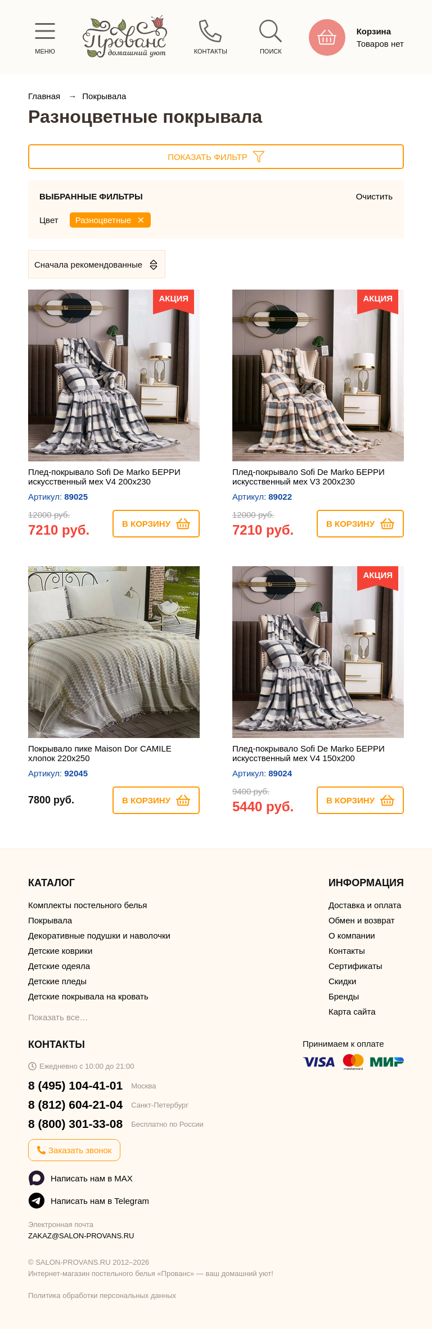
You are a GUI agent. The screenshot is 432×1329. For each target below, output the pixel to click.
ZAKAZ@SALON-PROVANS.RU (81, 1236)
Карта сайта (352, 1011)
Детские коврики (60, 950)
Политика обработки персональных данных (102, 1295)
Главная (45, 96)
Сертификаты (355, 966)
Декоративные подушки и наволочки (99, 935)
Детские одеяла (59, 966)
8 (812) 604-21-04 (75, 1104)
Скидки (342, 981)
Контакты (346, 950)
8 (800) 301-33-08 (75, 1123)
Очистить (374, 196)
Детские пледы (57, 981)
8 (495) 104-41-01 (75, 1085)
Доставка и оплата (364, 905)
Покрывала (104, 96)
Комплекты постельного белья (87, 905)
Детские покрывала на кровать (88, 996)
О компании (351, 935)
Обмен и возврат (361, 920)
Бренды (343, 996)
